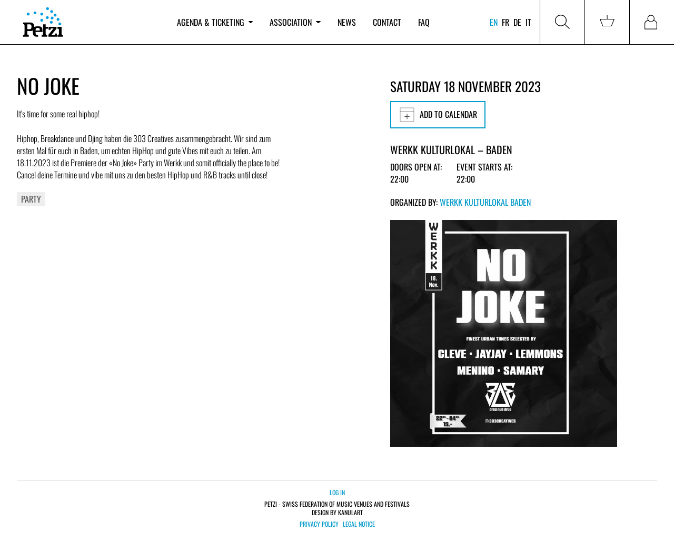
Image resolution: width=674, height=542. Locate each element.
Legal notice (359, 524)
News (347, 22)
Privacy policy (319, 524)
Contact (387, 22)
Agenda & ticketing (215, 22)
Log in (337, 492)
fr (505, 22)
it (528, 22)
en (494, 22)
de (517, 22)
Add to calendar (438, 114)
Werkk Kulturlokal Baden (485, 202)
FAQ (424, 22)
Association (295, 22)
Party (31, 199)
